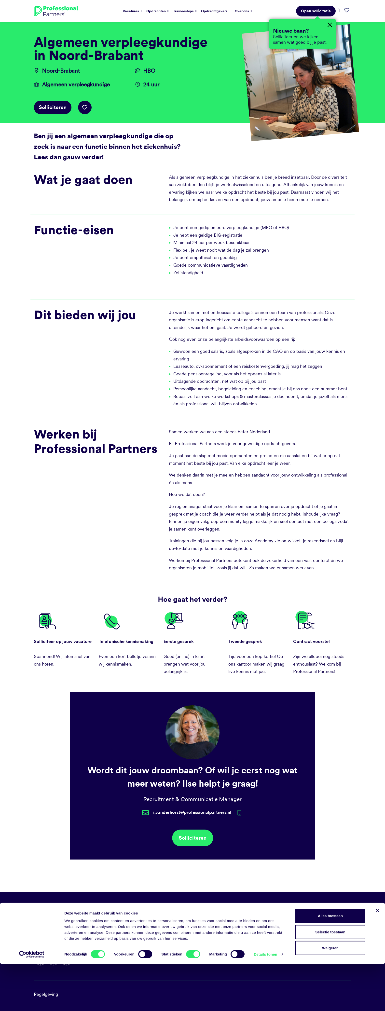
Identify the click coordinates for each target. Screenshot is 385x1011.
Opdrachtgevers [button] (214, 11)
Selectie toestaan (330, 979)
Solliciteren (53, 107)
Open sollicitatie (316, 11)
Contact (285, 944)
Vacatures (286, 908)
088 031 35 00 (210, 908)
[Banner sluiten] (377, 957)
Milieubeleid (289, 926)
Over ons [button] (242, 11)
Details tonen (265, 1001)
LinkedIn (204, 926)
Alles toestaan (330, 963)
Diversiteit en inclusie (298, 935)
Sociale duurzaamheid (298, 917)
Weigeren (330, 995)
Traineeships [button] (183, 11)
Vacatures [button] (131, 11)
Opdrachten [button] (156, 11)
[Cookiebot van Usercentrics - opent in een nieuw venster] (31, 1001)
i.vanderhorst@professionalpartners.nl (192, 812)
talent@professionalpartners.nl (225, 917)
